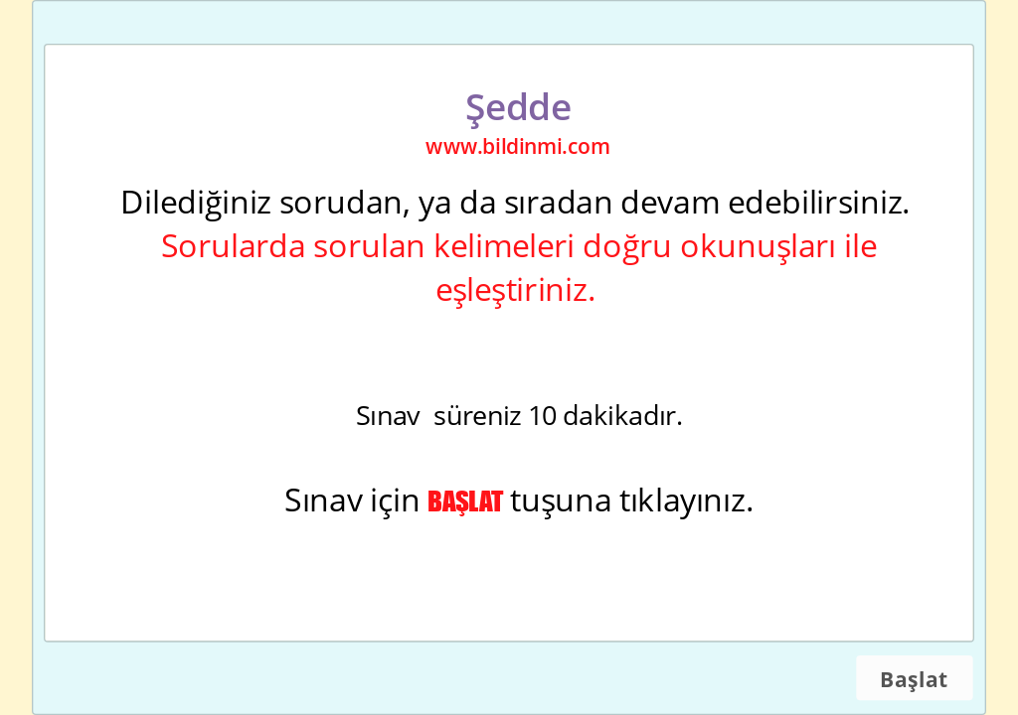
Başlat (913, 678)
